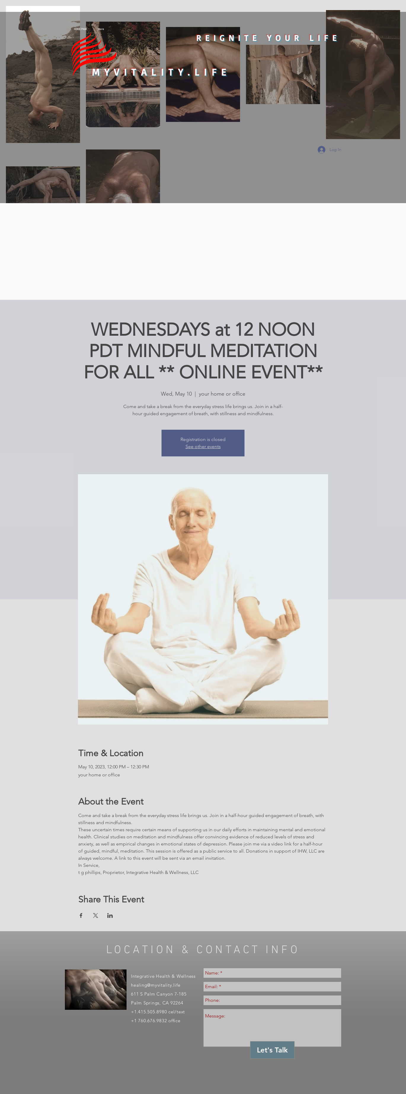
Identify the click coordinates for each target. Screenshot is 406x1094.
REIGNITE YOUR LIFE (268, 38)
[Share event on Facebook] (81, 915)
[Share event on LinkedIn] (110, 915)
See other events (203, 446)
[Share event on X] (95, 915)
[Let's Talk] (272, 1050)
